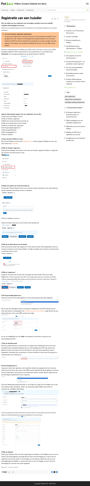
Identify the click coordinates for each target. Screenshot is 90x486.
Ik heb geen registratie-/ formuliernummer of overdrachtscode (73, 114)
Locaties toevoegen (72, 36)
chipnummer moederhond (73, 99)
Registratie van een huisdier (74, 52)
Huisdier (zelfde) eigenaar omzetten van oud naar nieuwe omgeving (75, 81)
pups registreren (70, 96)
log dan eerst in (28, 141)
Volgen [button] (66, 17)
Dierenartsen (20, 10)
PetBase (13, 10)
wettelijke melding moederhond (74, 102)
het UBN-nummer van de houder (34, 311)
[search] (67, 10)
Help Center (5, 10)
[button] (87, 10)
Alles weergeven (70, 87)
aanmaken (15, 143)
